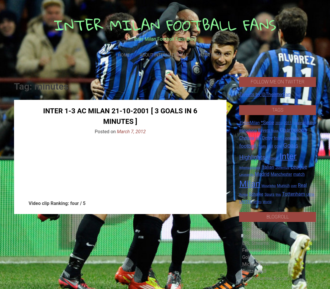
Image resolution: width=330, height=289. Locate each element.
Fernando (252, 250)
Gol (245, 257)
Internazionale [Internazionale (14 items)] (249, 167)
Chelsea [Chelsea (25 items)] (246, 138)
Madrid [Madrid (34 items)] (262, 174)
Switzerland (254, 271)
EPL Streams (255, 243)
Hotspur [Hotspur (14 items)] (272, 158)
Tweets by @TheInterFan (265, 94)
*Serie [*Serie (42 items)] (267, 122)
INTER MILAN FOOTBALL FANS (165, 25)
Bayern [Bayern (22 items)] (264, 130)
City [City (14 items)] (258, 138)
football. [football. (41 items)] (248, 146)
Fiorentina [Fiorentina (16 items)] (291, 138)
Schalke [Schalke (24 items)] (256, 194)
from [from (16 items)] (262, 146)
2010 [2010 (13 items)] (279, 123)
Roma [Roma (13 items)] (243, 194)
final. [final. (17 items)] (278, 138)
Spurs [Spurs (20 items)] (269, 194)
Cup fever (252, 229)
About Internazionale (164, 55)
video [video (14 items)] (257, 202)
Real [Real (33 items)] (302, 185)
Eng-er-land (253, 236)
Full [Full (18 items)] (270, 146)
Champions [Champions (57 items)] (293, 130)
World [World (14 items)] (267, 202)
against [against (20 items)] (299, 123)
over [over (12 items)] (294, 186)
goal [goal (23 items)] (278, 146)
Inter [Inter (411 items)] (288, 156)
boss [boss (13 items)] (274, 131)
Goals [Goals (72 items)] (290, 145)
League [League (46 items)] (299, 167)
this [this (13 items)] (278, 194)
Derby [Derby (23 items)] (267, 138)
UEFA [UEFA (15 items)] (310, 194)
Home (124, 55)
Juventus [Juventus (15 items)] (282, 167)
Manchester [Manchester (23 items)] (281, 174)
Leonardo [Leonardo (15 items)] (246, 174)
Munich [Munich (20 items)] (283, 185)
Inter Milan (211, 55)
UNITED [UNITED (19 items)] (245, 201)
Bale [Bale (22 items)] (311, 122)
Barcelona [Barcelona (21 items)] (248, 130)
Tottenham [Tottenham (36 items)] (293, 194)
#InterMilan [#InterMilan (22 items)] (249, 122)
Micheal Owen (256, 264)
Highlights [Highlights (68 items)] (252, 157)
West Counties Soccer (265, 278)
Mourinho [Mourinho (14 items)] (268, 186)
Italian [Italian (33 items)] (268, 167)
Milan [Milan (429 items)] (249, 184)
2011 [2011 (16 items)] (288, 123)
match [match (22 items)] (299, 174)
